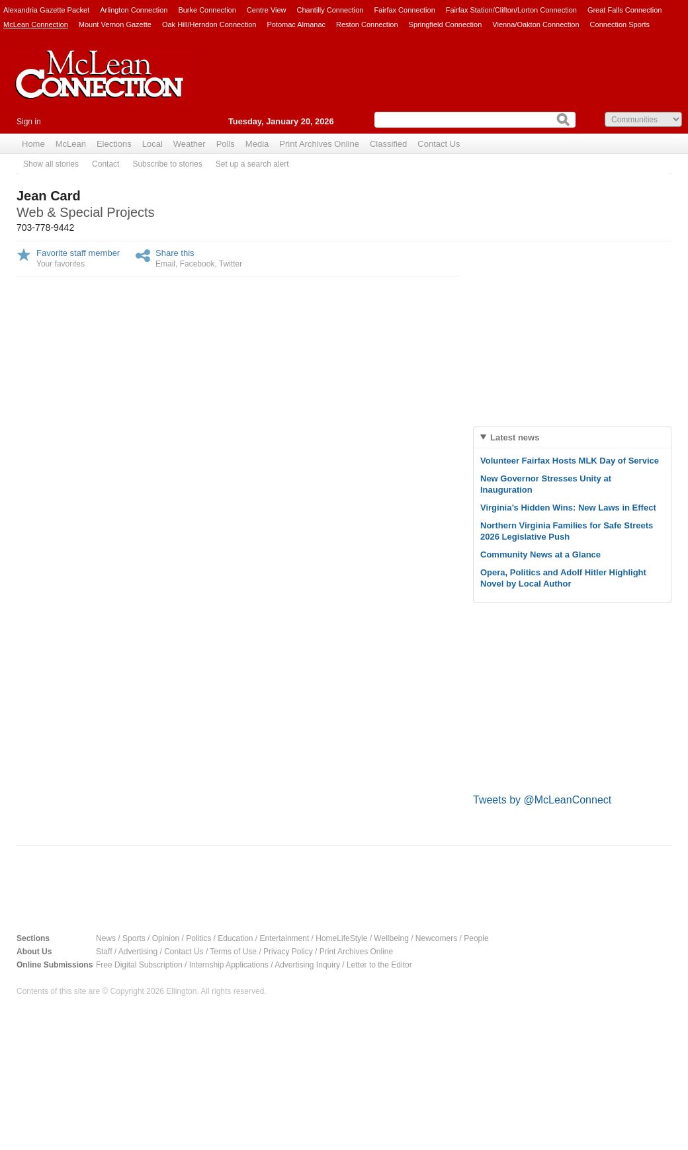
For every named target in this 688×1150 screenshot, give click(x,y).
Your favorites (60, 263)
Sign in (29, 121)
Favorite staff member (78, 253)
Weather (189, 144)
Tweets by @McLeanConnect (542, 799)
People (476, 938)
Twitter (230, 263)
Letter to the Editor (379, 964)
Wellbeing (391, 938)
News (106, 938)
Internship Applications (229, 964)
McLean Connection (35, 24)
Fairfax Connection (404, 10)
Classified (388, 144)
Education (235, 938)
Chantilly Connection (330, 10)
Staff (104, 951)
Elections (114, 144)
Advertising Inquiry (307, 964)
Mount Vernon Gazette (115, 24)
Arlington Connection (133, 10)
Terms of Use (233, 951)
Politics (198, 938)
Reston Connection (367, 24)
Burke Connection (207, 10)
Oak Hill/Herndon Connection (209, 24)
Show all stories (51, 164)
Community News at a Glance (540, 554)
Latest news (514, 437)
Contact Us (438, 144)
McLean (71, 144)
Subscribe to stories (167, 164)
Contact (105, 164)
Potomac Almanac (296, 24)
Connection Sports (620, 24)
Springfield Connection (445, 24)
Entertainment (285, 938)
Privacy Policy (288, 951)
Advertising (137, 951)
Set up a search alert (252, 164)
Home (33, 144)
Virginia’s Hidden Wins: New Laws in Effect (568, 508)
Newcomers (436, 938)
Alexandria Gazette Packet (46, 10)
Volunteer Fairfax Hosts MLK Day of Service (569, 461)
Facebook (197, 263)
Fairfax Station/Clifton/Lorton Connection (511, 10)
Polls (225, 144)
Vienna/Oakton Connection (535, 24)
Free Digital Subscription (139, 964)
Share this (174, 253)
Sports (134, 938)
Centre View (266, 10)
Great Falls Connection (624, 10)
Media (257, 144)
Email (165, 263)
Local (152, 144)
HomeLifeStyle (341, 938)
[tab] (572, 437)
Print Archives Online (319, 144)
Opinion (165, 938)
